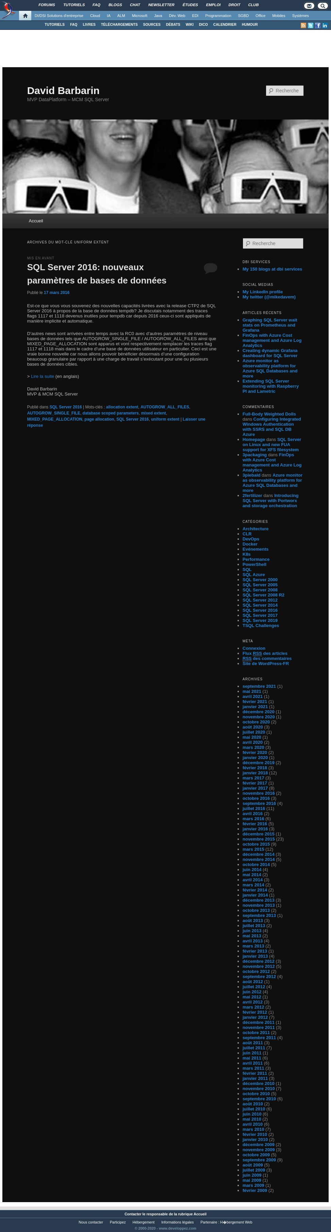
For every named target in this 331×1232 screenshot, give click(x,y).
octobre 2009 (256, 1154)
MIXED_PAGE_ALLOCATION (54, 419)
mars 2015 (253, 849)
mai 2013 (252, 935)
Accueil (36, 220)
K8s (247, 554)
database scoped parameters (111, 413)
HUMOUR (250, 24)
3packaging (255, 454)
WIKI (189, 24)
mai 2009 (252, 1180)
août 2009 (253, 1164)
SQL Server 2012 (260, 600)
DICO (203, 24)
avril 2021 (253, 696)
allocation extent (122, 407)
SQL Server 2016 (66, 407)
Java (158, 16)
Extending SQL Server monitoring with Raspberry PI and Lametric (271, 386)
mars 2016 (253, 818)
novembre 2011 (259, 1027)
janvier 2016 (255, 828)
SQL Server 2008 (260, 589)
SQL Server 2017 (260, 615)
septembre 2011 (259, 1037)
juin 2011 (252, 1052)
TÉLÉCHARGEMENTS (119, 24)
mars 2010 (253, 1129)
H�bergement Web (236, 1222)
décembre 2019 (259, 762)
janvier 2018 (255, 772)
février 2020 (255, 752)
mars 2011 (253, 1068)
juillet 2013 (254, 925)
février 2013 (255, 951)
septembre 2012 (259, 976)
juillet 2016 (254, 808)
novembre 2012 (259, 966)
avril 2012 (253, 1002)
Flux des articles (265, 653)
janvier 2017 (255, 788)
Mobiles (278, 16)
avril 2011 (253, 1063)
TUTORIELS (55, 24)
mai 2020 (252, 737)
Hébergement (144, 1222)
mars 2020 (253, 747)
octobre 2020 (256, 721)
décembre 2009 (259, 1144)
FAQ (73, 24)
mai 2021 (252, 691)
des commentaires (267, 658)
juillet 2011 (254, 1047)
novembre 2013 (259, 905)
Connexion (254, 648)
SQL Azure (254, 574)
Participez (118, 1222)
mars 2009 (253, 1185)
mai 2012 (252, 996)
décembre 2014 (259, 854)
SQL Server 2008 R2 (263, 594)
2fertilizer (252, 495)
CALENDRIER (225, 24)
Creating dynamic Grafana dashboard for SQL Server (270, 353)
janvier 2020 (255, 757)
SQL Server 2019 (260, 620)
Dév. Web (177, 16)
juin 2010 (252, 1114)
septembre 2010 (259, 1098)
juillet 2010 (254, 1108)
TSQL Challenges (261, 625)
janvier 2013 (255, 956)
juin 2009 (252, 1175)
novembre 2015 (259, 839)
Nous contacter (91, 1222)
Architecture (256, 528)
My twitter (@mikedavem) (269, 296)
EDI (195, 16)
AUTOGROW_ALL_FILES (164, 407)
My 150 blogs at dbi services (272, 269)
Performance (256, 559)
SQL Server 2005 (260, 584)
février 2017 (255, 783)
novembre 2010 (259, 1088)
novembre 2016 (259, 793)
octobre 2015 (256, 844)
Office (260, 16)
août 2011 (253, 1042)
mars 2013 (253, 946)
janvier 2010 (255, 1139)
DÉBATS (173, 24)
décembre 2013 (259, 900)
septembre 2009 (259, 1159)
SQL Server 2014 (260, 605)
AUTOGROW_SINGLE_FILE (53, 413)
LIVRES (89, 24)
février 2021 (255, 701)
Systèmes (300, 16)
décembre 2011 (259, 1022)
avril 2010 (253, 1124)
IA (109, 16)
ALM (121, 16)
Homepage (254, 439)
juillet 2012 (254, 986)
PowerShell (254, 564)
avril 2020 (253, 742)
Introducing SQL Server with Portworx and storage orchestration (271, 500)
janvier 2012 (255, 1017)
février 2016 (255, 823)
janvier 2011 (255, 1078)
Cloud (95, 16)
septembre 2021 (259, 686)
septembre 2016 (259, 803)
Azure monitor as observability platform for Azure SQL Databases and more (270, 368)
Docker (250, 544)
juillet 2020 (254, 732)
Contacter (132, 1214)
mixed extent (153, 413)
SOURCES (151, 24)
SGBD (243, 16)
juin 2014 (252, 869)
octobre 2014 (256, 864)
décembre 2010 (259, 1083)
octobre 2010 (256, 1093)
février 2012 (255, 1012)
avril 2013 (253, 940)
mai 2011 (252, 1058)
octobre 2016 (256, 798)
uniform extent (165, 419)
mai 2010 (252, 1119)
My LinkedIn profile (263, 291)
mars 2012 (253, 1007)
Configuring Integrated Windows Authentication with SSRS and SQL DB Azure (272, 427)
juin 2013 (252, 930)
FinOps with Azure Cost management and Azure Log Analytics (272, 340)
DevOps (251, 538)
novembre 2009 (259, 1149)
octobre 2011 (256, 1032)
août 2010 (253, 1103)
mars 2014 (253, 884)
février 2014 (255, 890)
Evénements (256, 549)
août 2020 (253, 727)
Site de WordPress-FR (266, 663)
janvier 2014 (255, 895)
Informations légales (177, 1222)
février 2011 (255, 1073)
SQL (247, 569)
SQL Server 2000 (260, 579)
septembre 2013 (259, 915)
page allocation (99, 419)
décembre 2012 (259, 961)
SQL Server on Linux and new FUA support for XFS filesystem (272, 444)
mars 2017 (253, 777)
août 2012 (253, 981)
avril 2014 (253, 879)
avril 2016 (253, 813)
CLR (247, 533)
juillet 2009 (254, 1170)
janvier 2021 (255, 706)
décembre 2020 (259, 711)
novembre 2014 (259, 859)
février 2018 (255, 767)
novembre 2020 (259, 716)
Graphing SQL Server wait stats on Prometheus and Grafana (270, 325)
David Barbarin (63, 90)
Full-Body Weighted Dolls (269, 414)
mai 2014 (252, 874)
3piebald (252, 475)
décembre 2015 (259, 833)
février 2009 (255, 1190)
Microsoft (139, 16)
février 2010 (255, 1134)
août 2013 (253, 920)
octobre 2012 (256, 971)
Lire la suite (42, 376)
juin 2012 (252, 991)
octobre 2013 (256, 910)
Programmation (218, 16)
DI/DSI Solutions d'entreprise (59, 16)
